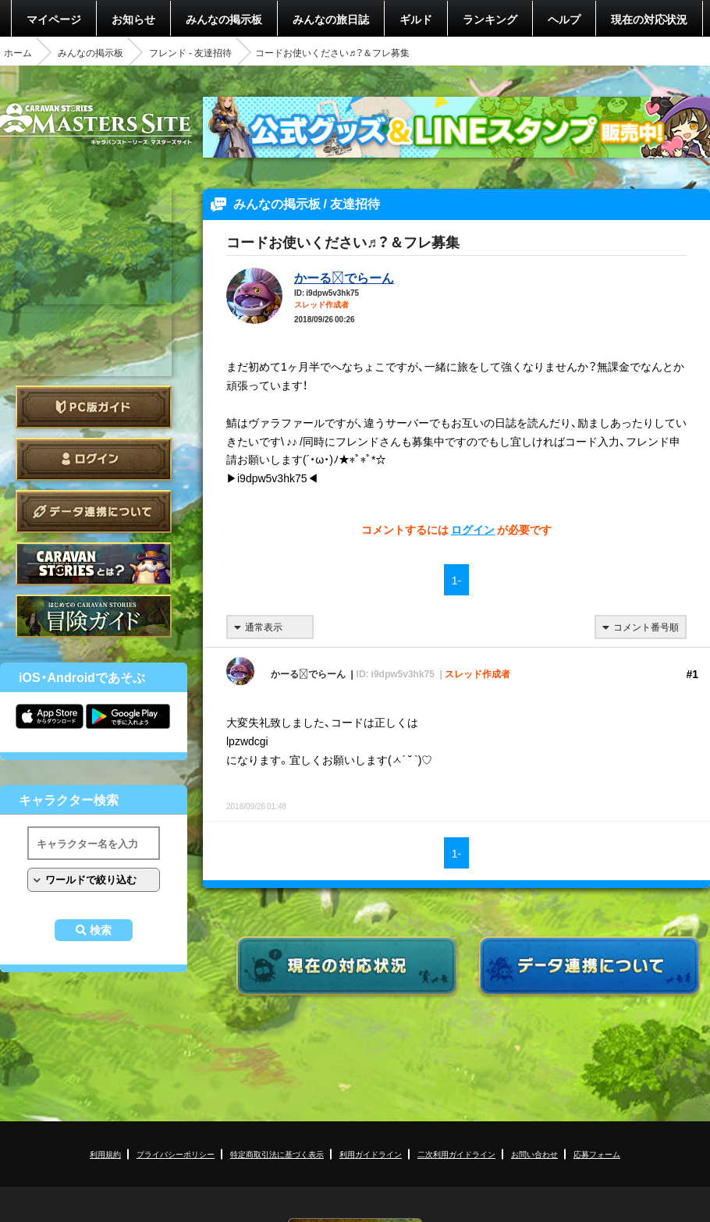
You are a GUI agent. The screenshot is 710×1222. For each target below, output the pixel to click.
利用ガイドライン (370, 1154)
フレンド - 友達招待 (190, 52)
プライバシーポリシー (176, 1154)
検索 (101, 930)
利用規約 (105, 1154)
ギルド (415, 19)
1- (456, 580)
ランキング (490, 19)
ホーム (18, 52)
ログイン (94, 459)
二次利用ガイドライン (456, 1154)
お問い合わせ (534, 1154)
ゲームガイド (94, 616)
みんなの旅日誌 (331, 19)
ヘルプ (564, 19)
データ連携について (94, 511)
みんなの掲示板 (224, 19)
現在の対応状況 (649, 19)
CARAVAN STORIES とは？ (94, 563)
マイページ (54, 19)
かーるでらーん (344, 277)
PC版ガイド (94, 406)
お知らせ (133, 19)
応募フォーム (596, 1154)
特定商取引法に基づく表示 (277, 1154)
